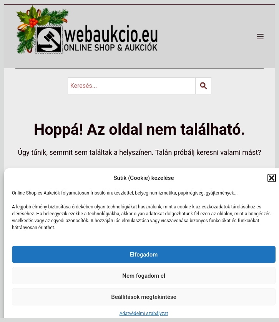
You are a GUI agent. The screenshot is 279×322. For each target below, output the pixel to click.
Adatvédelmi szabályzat (144, 313)
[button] (272, 178)
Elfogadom (144, 254)
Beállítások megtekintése (143, 296)
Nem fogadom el (143, 275)
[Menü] (260, 36)
